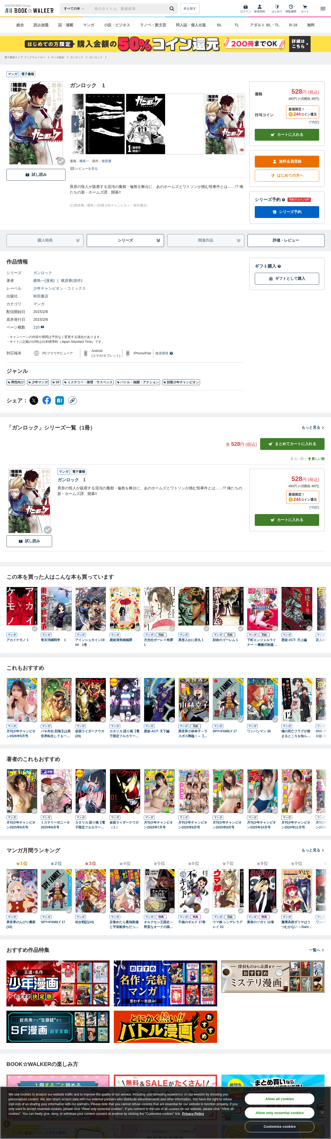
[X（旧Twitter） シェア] (34, 400)
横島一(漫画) (43, 280)
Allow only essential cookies (280, 1113)
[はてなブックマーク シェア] (60, 400)
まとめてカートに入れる (292, 444)
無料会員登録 (286, 161)
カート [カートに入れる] (287, 520)
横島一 (84, 161)
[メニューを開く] (323, 8)
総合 (20, 25)
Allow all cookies (279, 1099)
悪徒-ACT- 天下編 (156, 731)
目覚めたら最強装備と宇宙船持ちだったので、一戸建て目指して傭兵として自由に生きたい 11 (124, 924)
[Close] (322, 1112)
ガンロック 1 (71, 480)
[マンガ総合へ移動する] (57, 57)
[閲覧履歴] (291, 8)
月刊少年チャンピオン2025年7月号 (158, 825)
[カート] (305, 8)
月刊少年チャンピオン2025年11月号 (295, 825)
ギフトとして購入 (287, 278)
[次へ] (75, 124)
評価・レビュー (286, 240)
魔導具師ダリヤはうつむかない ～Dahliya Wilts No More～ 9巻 (296, 924)
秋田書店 (40, 296)
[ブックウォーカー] (28, 8)
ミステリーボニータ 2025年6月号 (56, 825)
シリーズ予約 (270, 199)
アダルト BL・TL (264, 25)
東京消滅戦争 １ (54, 640)
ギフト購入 (268, 266)
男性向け (16, 382)
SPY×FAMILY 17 (225, 731)
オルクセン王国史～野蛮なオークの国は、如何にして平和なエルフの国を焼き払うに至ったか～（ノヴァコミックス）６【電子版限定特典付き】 (158, 924)
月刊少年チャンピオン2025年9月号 (227, 825)
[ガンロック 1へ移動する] (98, 57)
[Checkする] (61, 161)
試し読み (36, 174)
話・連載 (65, 25)
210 (38, 327)
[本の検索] (75, 8)
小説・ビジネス (117, 25)
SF (56, 382)
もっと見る (313, 427)
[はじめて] (277, 8)
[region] (165, 1112)
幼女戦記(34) (84, 922)
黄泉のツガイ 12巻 (260, 922)
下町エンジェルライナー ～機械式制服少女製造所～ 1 (262, 642)
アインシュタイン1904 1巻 (89, 642)
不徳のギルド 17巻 (191, 922)
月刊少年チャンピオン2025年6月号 (20, 825)
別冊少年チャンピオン (181, 382)
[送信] (173, 8)
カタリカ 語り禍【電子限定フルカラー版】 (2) (90, 825)
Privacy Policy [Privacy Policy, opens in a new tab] (193, 1114)
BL (219, 25)
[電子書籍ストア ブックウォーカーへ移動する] (24, 57)
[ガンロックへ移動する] (76, 57)
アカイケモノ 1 (17, 640)
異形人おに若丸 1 (190, 640)
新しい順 (316, 459)
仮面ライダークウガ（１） (124, 825)
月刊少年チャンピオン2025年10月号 (261, 825)
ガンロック (42, 273)
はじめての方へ (287, 175)
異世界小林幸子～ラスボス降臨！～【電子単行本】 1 (192, 733)
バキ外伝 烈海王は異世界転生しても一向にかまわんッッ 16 (56, 733)
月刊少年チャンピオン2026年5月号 (20, 733)
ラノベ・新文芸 (153, 25)
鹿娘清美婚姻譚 (121, 640)
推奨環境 (164, 353)
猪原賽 (106, 161)
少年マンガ (38, 382)
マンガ (88, 25)
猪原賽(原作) (71, 280)
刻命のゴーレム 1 (225, 640)
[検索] (173, 8)
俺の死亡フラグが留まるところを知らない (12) (295, 733)
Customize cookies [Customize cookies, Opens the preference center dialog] (280, 1127)
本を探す (189, 8)
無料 (311, 25)
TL (236, 25)
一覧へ (317, 950)
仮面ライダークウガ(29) (89, 733)
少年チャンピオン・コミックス (59, 288)
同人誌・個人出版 (191, 25)
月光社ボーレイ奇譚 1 (159, 642)
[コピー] (72, 400)
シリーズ (139, 240)
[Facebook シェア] (47, 400)
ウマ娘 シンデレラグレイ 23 (227, 924)
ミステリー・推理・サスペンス (88, 382)
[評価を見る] (84, 168)
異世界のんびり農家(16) (20, 924)
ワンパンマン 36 (259, 731)
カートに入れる (287, 134)
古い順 (297, 459)
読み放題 (41, 25)
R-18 (293, 25)
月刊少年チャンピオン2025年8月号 (192, 825)
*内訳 (314, 122)
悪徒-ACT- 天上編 (294, 640)
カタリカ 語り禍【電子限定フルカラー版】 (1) (124, 733)
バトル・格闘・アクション (138, 382)
